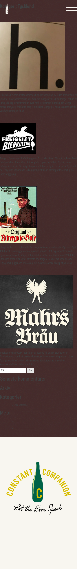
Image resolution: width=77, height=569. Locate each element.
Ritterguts (10, 180)
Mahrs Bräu (11, 269)
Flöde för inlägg (21, 425)
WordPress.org (20, 432)
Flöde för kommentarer (24, 428)
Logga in (18, 421)
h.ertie (6, 16)
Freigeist (9, 117)
